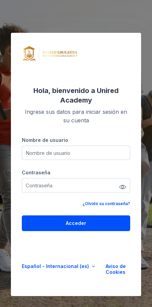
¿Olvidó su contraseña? (106, 203)
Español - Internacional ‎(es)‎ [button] (56, 266)
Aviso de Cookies (116, 269)
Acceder (76, 223)
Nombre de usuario (45, 140)
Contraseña (36, 172)
